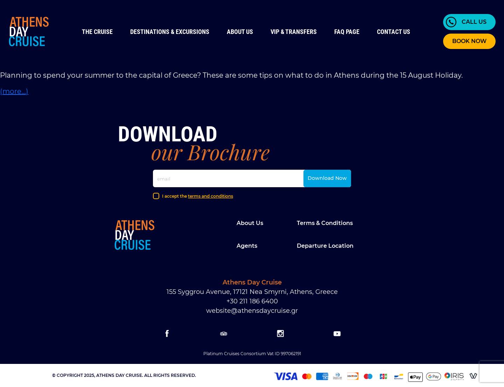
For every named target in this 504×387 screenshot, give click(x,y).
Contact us (393, 31)
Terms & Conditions (325, 223)
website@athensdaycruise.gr (252, 311)
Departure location (325, 245)
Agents (247, 245)
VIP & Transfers (294, 31)
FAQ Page (346, 31)
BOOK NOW (469, 41)
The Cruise (97, 31)
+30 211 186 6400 (252, 301)
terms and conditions (210, 196)
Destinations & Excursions (169, 31)
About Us (240, 31)
